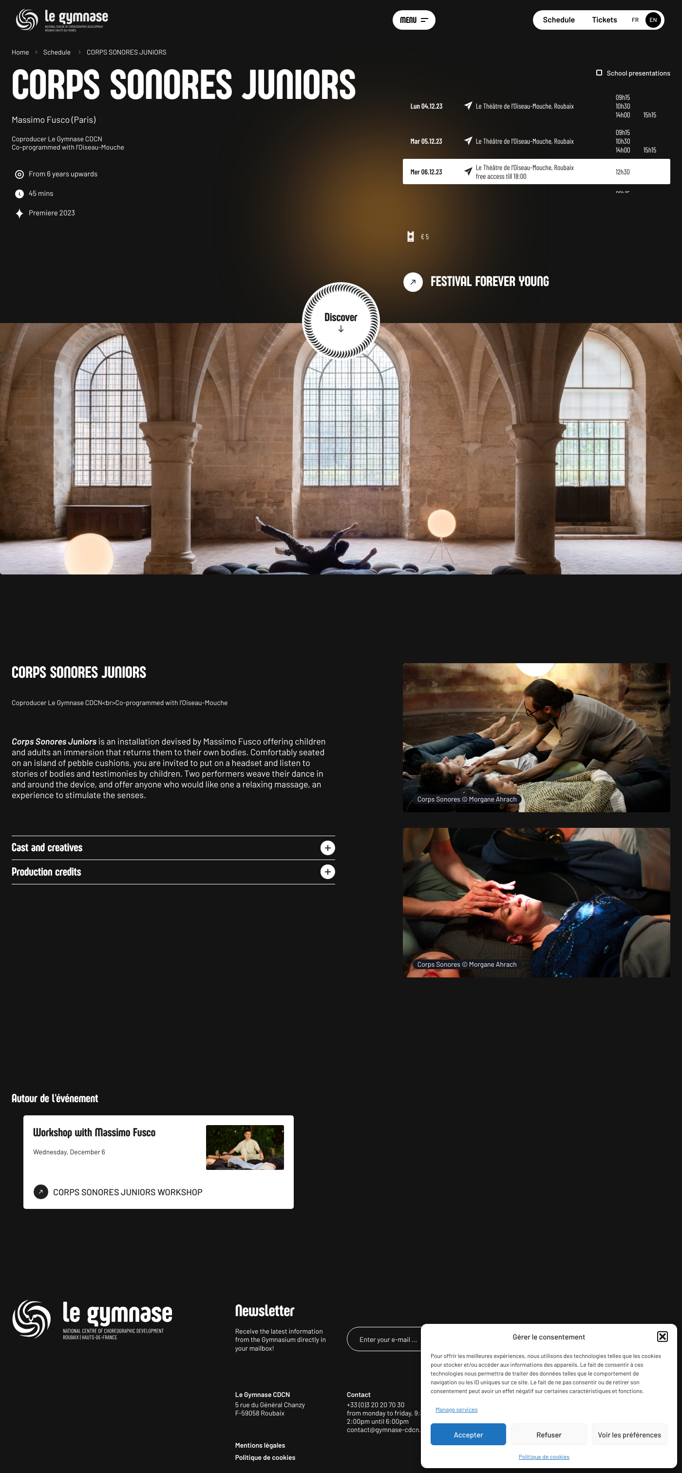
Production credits (46, 872)
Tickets (604, 19)
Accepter (468, 1434)
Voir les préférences (629, 1434)
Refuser (549, 1434)
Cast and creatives (47, 848)
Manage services (456, 1409)
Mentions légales (260, 1445)
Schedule (559, 19)
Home (20, 52)
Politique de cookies (544, 1457)
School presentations (638, 73)
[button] (662, 1336)
